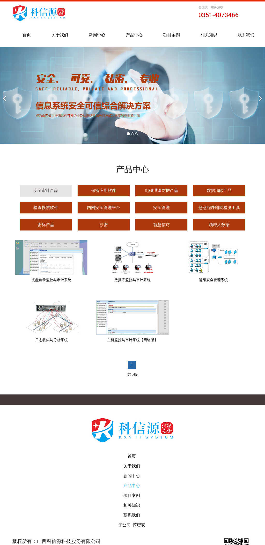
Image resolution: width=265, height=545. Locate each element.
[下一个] (260, 95)
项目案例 (171, 34)
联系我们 (246, 34)
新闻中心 (97, 34)
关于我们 (59, 34)
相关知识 (209, 34)
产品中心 (134, 34)
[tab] (46, 191)
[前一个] (5, 95)
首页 (27, 34)
